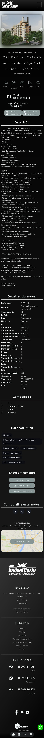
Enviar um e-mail (22, 480)
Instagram (27, 712)
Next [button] (41, 30)
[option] (22, 29)
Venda (22, 632)
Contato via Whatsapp (32, 113)
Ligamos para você (22, 486)
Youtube (22, 712)
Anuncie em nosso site (22, 642)
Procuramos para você (22, 639)
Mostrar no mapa (22, 541)
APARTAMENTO (26, 52)
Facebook (15, 511)
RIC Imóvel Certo (22, 569)
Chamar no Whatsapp (22, 491)
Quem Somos (22, 646)
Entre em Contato (22, 612)
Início (9, 52)
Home (22, 629)
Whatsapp (29, 511)
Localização (22, 603)
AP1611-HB (33, 52)
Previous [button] (3, 30)
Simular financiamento (15, 113)
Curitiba (19, 52)
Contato (22, 649)
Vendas (14, 52)
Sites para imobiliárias (22, 730)
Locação (22, 635)
